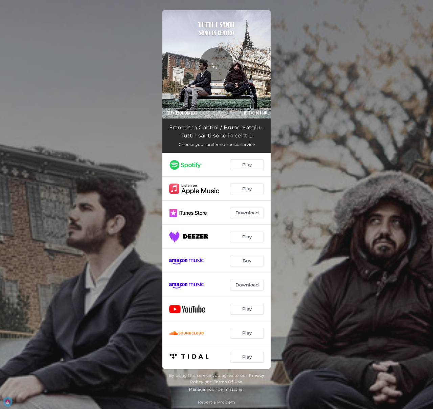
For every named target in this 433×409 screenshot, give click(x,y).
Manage (197, 389)
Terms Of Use (228, 381)
